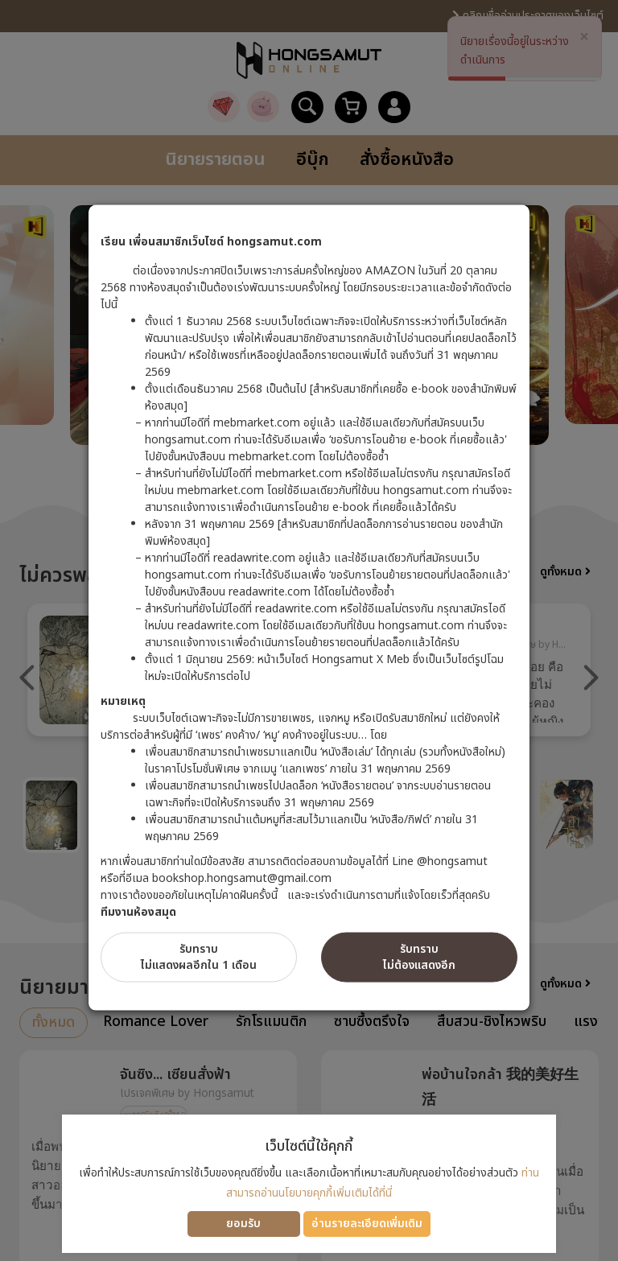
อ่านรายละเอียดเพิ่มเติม (366, 1223)
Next (591, 677)
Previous (27, 677)
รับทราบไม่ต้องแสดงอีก (419, 957)
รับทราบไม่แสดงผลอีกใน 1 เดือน (199, 957)
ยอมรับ (243, 1223)
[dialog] (309, 630)
